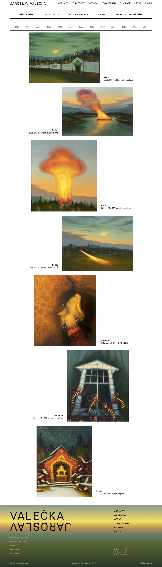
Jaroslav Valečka (28, 3)
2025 (27, 27)
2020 (81, 27)
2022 (59, 27)
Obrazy (93, 3)
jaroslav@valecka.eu (19, 537)
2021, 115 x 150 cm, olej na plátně (43, 266)
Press (137, 3)
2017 (113, 27)
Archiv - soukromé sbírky (130, 15)
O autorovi (79, 3)
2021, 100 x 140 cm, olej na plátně (118, 78)
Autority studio (23, 563)
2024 (38, 27)
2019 (92, 27)
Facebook (14, 554)
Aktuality (63, 3)
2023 (49, 27)
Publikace (125, 3)
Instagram (14, 550)
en (150, 3)
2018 (102, 27)
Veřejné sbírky (26, 15)
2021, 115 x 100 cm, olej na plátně (48, 416)
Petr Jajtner (147, 563)
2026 (17, 27)
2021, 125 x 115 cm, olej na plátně (116, 206)
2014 (145, 27)
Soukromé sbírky (78, 15)
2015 (134, 27)
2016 (124, 27)
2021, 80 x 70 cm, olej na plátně (114, 341)
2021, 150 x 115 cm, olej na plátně (110, 492)
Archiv (102, 15)
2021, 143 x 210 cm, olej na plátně (43, 131)
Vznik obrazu (108, 3)
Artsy (12, 546)
